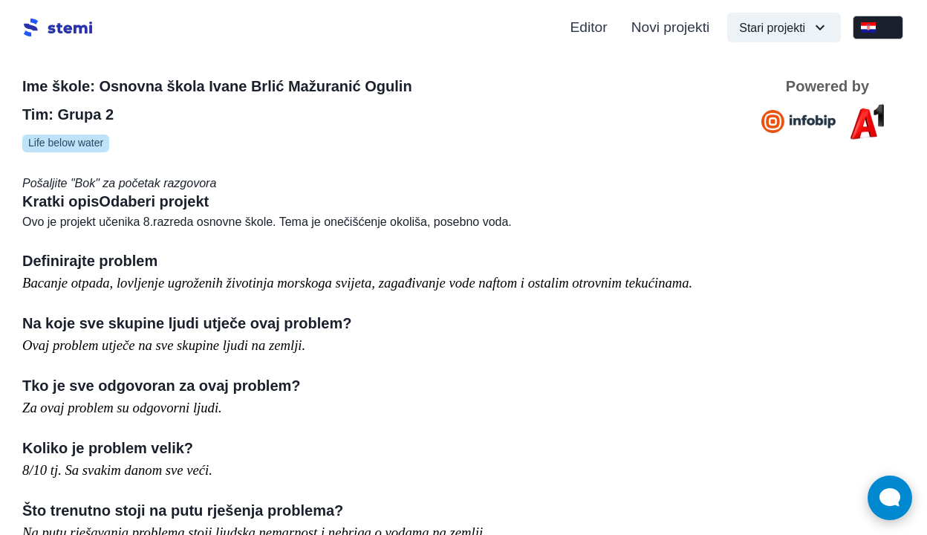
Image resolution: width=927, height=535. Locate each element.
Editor (589, 27)
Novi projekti (670, 27)
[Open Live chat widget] (890, 498)
